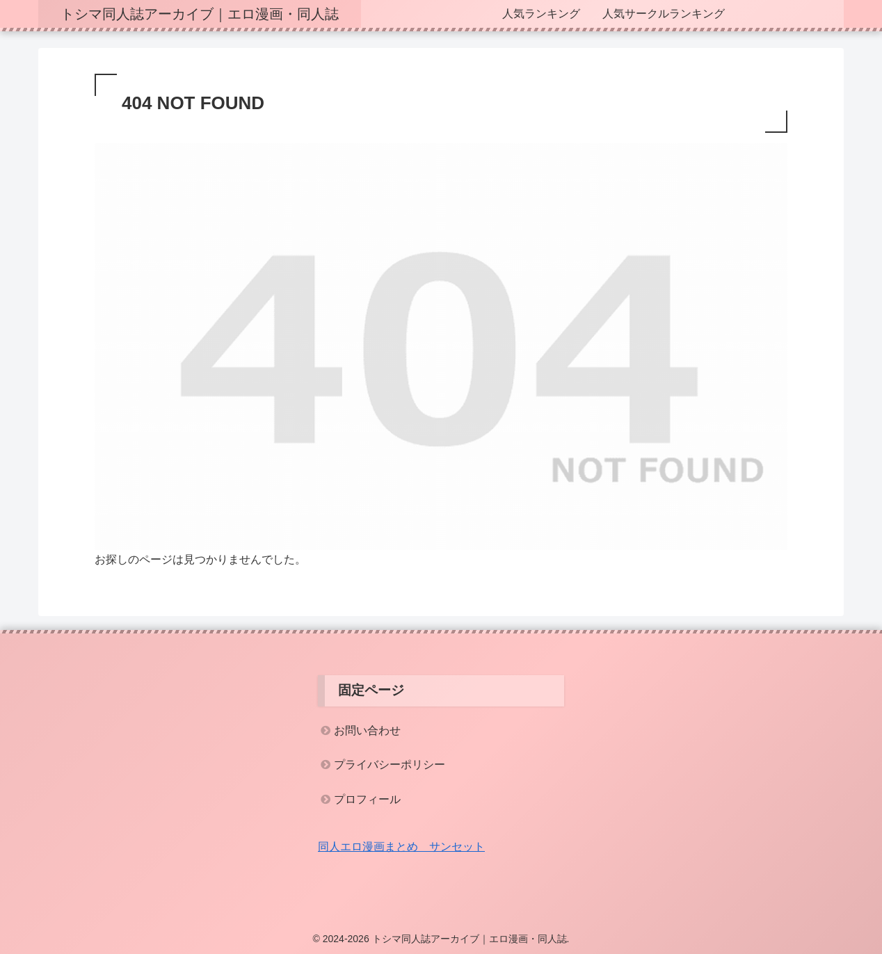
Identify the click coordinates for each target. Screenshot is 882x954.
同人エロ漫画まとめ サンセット (401, 846)
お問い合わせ (367, 730)
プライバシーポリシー (389, 764)
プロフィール (367, 799)
